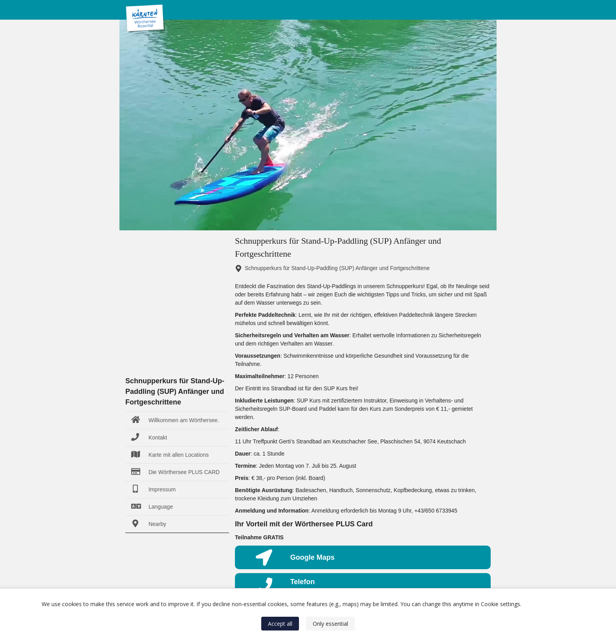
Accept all (280, 623)
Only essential (330, 623)
